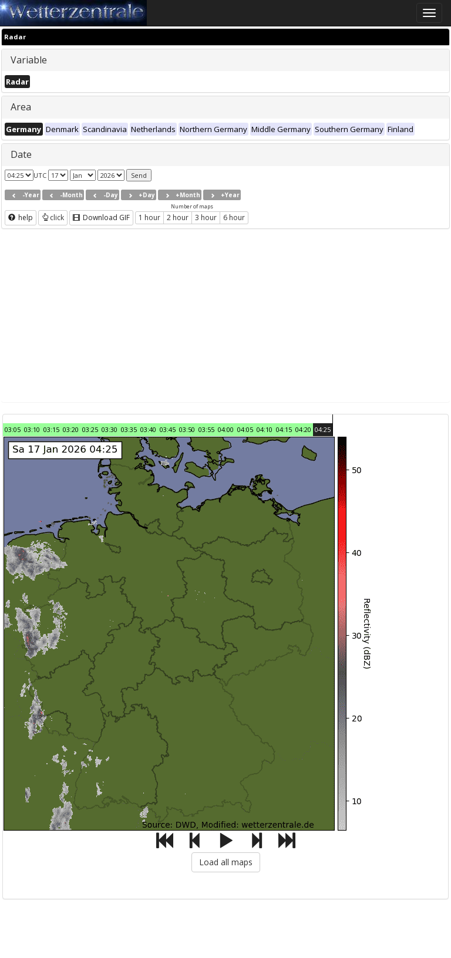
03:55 (206, 429)
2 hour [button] (178, 217)
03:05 (13, 429)
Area (21, 106)
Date (21, 154)
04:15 (284, 429)
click (53, 217)
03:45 (168, 429)
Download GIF (101, 217)
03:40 (148, 429)
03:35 (129, 429)
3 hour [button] (206, 217)
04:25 (323, 429)
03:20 (71, 429)
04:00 (226, 429)
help (20, 217)
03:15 (51, 429)
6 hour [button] (234, 217)
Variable (29, 59)
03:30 (109, 429)
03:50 (187, 429)
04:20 (303, 429)
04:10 (264, 429)
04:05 (245, 429)
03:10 (32, 429)
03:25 (90, 429)
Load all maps (226, 862)
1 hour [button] (149, 217)
